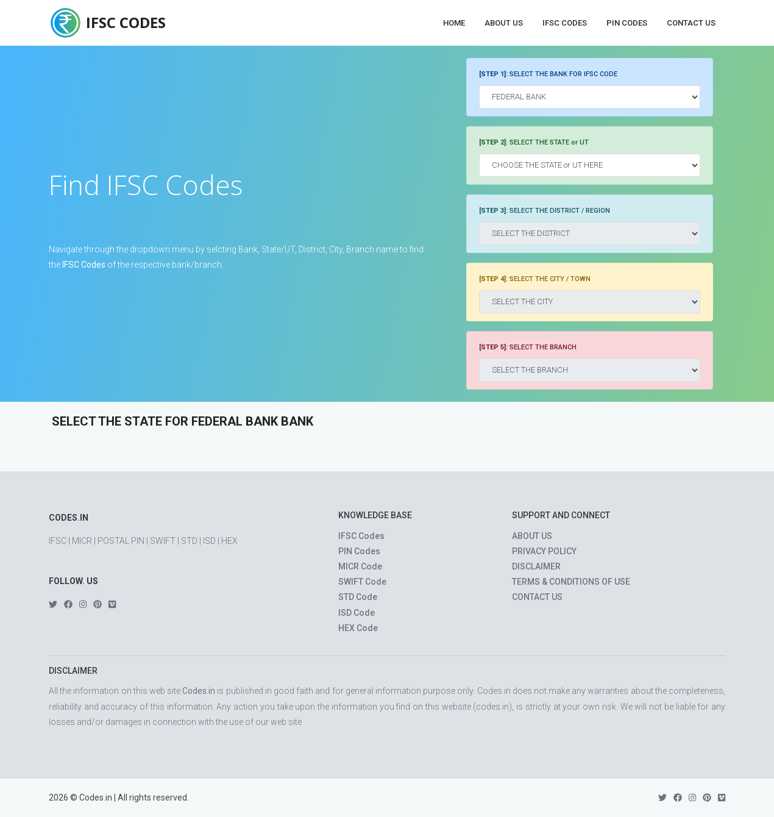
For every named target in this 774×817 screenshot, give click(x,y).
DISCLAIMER (536, 566)
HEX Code (358, 628)
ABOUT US (532, 536)
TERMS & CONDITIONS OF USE (571, 582)
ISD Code (356, 613)
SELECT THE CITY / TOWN (535, 279)
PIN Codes (626, 22)
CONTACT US (537, 597)
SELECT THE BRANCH (528, 347)
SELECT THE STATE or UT (534, 142)
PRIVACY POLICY (544, 551)
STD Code (357, 597)
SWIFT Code (362, 582)
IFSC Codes (564, 22)
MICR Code (360, 566)
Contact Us (691, 22)
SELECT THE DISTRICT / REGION (544, 211)
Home (454, 22)
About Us (504, 22)
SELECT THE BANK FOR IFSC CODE (548, 74)
